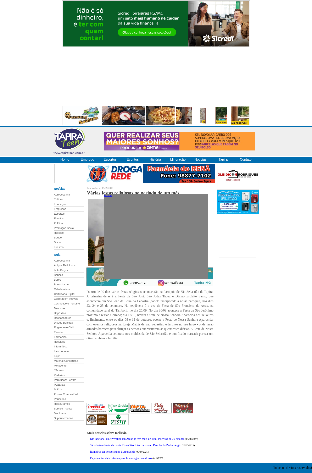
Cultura (58, 199)
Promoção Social (64, 228)
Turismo (58, 247)
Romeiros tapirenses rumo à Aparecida (112, 451)
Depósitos (60, 313)
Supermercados (63, 418)
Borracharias (61, 284)
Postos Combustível (66, 394)
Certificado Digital (64, 294)
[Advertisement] (156, 76)
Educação (60, 204)
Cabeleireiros (62, 289)
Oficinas (59, 370)
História (155, 159)
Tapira (223, 159)
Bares (57, 279)
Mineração (178, 159)
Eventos (133, 159)
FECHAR (108, 195)
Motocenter (60, 365)
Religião (59, 232)
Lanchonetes (61, 351)
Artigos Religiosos (65, 265)
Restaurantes (62, 403)
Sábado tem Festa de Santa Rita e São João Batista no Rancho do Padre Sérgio (135, 445)
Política (58, 223)
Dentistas (59, 308)
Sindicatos (60, 413)
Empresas (60, 208)
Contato (245, 159)
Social (57, 242)
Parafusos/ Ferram (65, 379)
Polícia (58, 389)
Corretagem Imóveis (66, 298)
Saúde (58, 237)
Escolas (58, 332)
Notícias (201, 159)
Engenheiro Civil (64, 327)
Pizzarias (59, 384)
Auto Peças (61, 270)
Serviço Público (63, 408)
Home (64, 159)
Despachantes (62, 317)
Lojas (57, 356)
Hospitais (59, 341)
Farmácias (60, 337)
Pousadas (60, 399)
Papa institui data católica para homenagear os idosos (121, 458)
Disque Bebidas (63, 322)
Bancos (58, 274)
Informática (60, 346)
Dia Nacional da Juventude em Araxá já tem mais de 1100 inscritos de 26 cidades (137, 438)
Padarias (59, 375)
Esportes (110, 159)
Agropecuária (62, 194)
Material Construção (66, 360)
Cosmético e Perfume (67, 303)
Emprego (87, 159)
